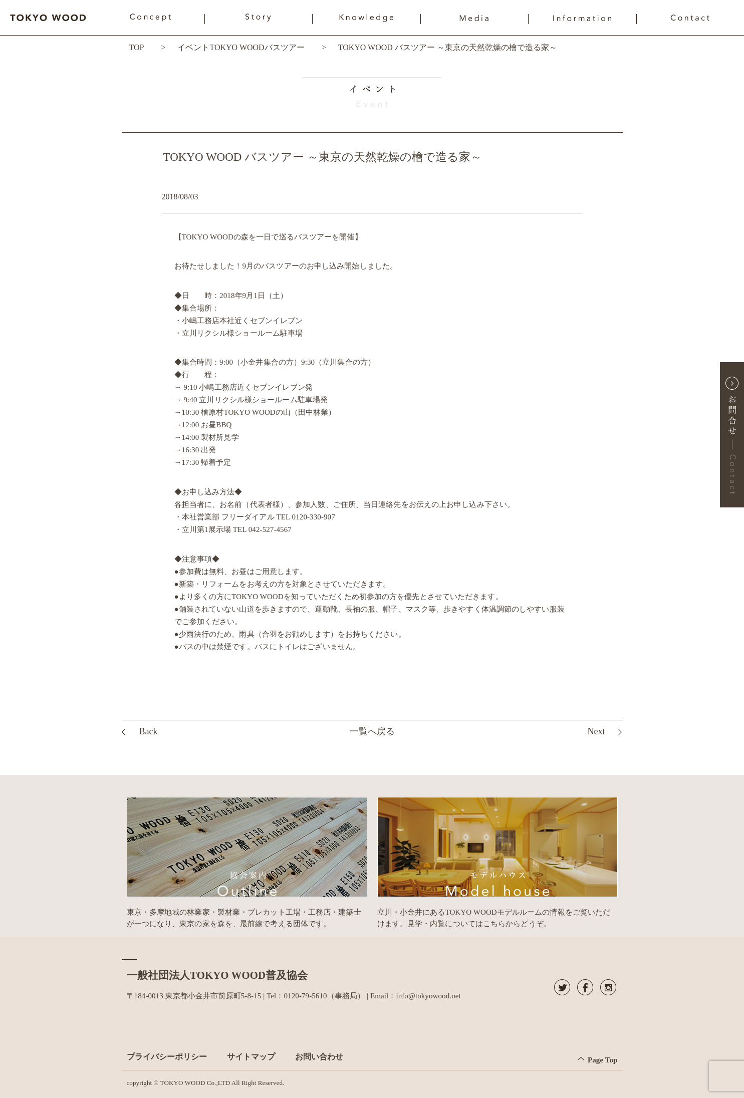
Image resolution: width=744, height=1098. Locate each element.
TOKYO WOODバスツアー (256, 47)
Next (596, 731)
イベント (193, 47)
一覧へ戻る (372, 731)
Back (148, 731)
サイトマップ (251, 1056)
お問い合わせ (319, 1056)
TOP (136, 47)
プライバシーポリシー (167, 1056)
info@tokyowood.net (428, 996)
